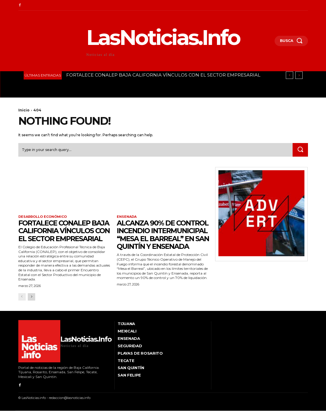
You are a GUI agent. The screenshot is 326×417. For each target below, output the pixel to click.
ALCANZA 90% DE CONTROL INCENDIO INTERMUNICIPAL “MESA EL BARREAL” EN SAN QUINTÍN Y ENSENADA (162, 239)
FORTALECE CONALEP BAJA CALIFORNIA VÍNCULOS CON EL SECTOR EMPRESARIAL (163, 75)
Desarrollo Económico (42, 217)
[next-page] (31, 303)
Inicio (24, 110)
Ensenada (127, 217)
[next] (299, 75)
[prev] (289, 75)
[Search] (300, 150)
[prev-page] (22, 303)
